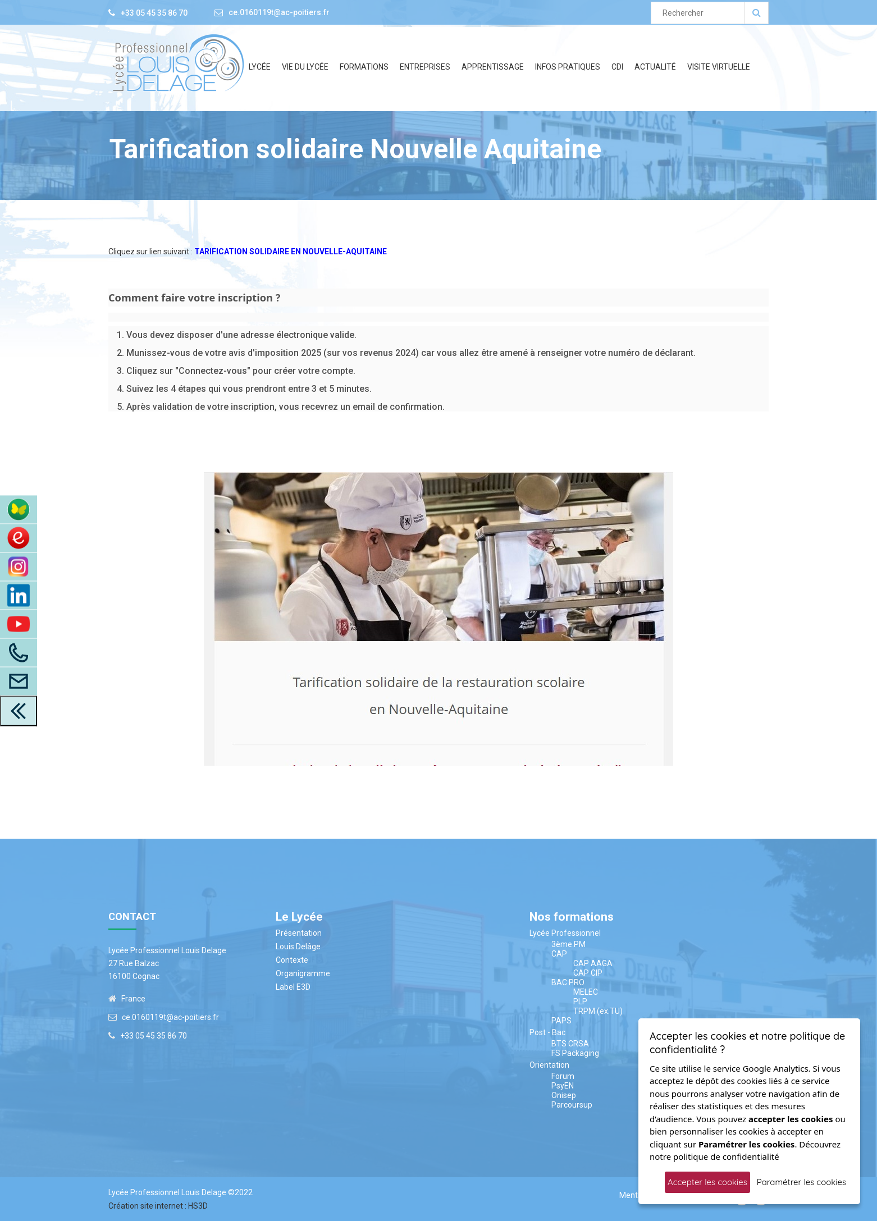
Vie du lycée (305, 66)
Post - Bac (547, 1032)
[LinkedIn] (18, 595)
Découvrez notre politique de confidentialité (745, 1150)
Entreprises (425, 66)
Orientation (549, 1064)
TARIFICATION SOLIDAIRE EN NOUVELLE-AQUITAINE (290, 251)
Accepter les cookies (707, 1182)
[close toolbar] (18, 711)
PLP (580, 1001)
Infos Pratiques (567, 66)
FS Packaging (575, 1053)
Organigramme (303, 973)
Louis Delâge (298, 946)
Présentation (299, 933)
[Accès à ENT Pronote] (18, 509)
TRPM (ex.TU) (598, 1011)
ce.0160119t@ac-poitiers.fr (279, 13)
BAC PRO (567, 982)
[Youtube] (18, 624)
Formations (364, 66)
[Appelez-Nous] (18, 652)
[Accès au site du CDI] (18, 538)
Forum (562, 1076)
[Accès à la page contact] (18, 681)
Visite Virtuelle (718, 66)
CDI (617, 66)
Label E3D (293, 986)
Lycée (260, 66)
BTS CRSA (570, 1043)
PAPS (561, 1020)
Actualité (655, 66)
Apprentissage (493, 66)
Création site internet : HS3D (158, 1205)
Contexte (292, 959)
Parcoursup (571, 1104)
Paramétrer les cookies (801, 1182)
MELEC (585, 991)
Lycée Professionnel (565, 933)
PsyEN (562, 1085)
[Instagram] (18, 566)
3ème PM (568, 944)
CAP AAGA (593, 963)
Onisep (563, 1095)
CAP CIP (587, 972)
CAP (559, 953)
